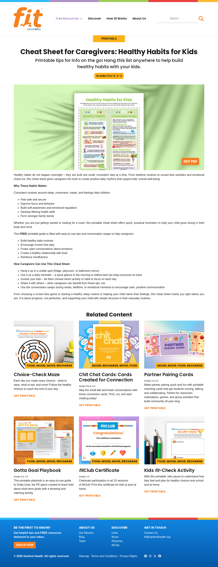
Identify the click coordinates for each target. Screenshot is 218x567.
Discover (94, 18)
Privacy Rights (128, 556)
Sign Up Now (24, 545)
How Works (117, 18)
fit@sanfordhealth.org (157, 536)
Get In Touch (155, 527)
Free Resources (67, 18)
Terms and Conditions (104, 556)
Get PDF (190, 161)
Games (117, 541)
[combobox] (177, 18)
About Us (139, 18)
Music (115, 536)
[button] (201, 18)
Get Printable (24, 396)
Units (115, 532)
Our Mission (86, 532)
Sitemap (84, 556)
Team (82, 541)
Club (115, 545)
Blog (81, 536)
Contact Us (151, 532)
